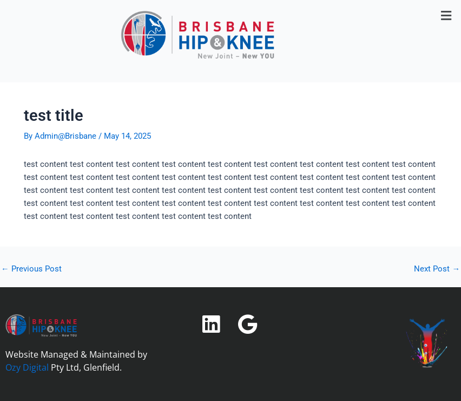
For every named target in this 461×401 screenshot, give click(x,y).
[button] (446, 15)
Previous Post (31, 269)
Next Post (437, 269)
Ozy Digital (27, 367)
